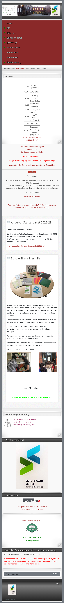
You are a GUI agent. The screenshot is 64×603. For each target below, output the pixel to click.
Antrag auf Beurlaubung (32, 156)
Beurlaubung (32, 149)
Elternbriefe (12, 52)
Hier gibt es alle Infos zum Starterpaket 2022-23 (26, 246)
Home (10, 23)
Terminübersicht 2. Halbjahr (32, 137)
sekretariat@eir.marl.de (32, 197)
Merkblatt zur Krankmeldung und (32, 147)
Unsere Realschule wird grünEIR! (32, 520)
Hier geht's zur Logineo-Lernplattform (32, 507)
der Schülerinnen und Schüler (32, 152)
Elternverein (12, 57)
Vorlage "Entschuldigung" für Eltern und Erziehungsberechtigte (32, 161)
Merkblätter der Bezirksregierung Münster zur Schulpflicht (32, 165)
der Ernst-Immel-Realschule (32, 509)
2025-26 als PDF (32, 140)
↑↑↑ (57, 584)
